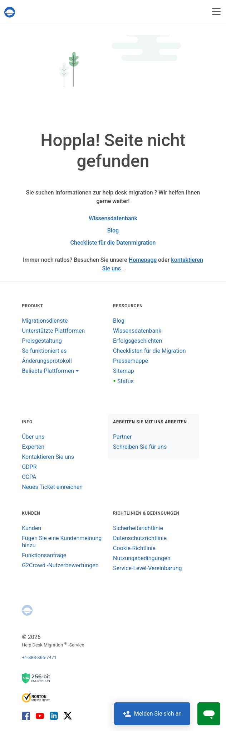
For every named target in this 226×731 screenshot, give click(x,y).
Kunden (31, 528)
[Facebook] (27, 715)
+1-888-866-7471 (39, 657)
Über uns (33, 436)
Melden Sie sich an (152, 714)
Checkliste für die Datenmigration (113, 242)
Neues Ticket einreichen (52, 487)
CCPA (29, 476)
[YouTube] (40, 715)
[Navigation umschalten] (216, 11)
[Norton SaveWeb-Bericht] (36, 696)
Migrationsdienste (45, 320)
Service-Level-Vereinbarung (147, 568)
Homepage (143, 259)
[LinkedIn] (54, 715)
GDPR (29, 466)
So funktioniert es (44, 350)
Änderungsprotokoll (47, 360)
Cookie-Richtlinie (134, 548)
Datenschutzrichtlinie (140, 538)
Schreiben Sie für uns (140, 446)
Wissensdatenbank (113, 218)
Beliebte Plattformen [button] (48, 370)
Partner (122, 436)
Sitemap (123, 370)
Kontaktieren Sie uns (48, 456)
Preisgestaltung (42, 340)
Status (123, 381)
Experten (33, 446)
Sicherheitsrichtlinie (138, 528)
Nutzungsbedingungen (141, 558)
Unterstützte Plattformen (53, 330)
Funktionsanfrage (44, 555)
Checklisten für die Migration (149, 350)
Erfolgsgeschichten (137, 340)
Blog (113, 230)
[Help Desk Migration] (11, 12)
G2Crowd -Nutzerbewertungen (60, 565)
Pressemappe (130, 360)
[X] (66, 715)
